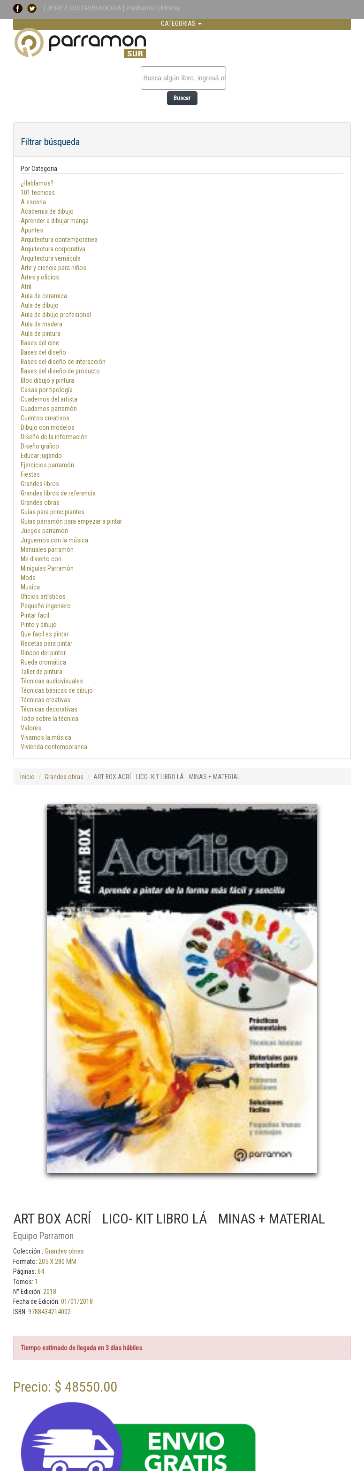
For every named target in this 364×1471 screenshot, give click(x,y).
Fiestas (30, 474)
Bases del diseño (43, 352)
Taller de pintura (41, 671)
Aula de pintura (41, 333)
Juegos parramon (44, 530)
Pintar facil (35, 615)
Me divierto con (41, 559)
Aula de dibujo (40, 305)
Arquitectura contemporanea (59, 239)
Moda (28, 577)
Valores (31, 728)
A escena (33, 202)
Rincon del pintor (43, 653)
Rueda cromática (43, 662)
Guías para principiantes (52, 512)
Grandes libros (40, 484)
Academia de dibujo (47, 211)
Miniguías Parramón (47, 568)
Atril (26, 286)
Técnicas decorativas (49, 709)
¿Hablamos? (37, 183)
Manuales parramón (47, 549)
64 (41, 1271)
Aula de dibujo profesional (56, 314)
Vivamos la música (46, 737)
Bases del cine (40, 343)
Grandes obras (40, 502)
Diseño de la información (54, 437)
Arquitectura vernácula (51, 258)
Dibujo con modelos (48, 427)
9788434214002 (49, 1312)
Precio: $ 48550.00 (65, 1386)
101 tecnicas (38, 192)
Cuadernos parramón (49, 408)
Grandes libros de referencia (58, 493)
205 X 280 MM (57, 1261)
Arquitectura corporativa (53, 249)
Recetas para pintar (46, 643)
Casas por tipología (47, 390)
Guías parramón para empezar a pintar (71, 521)
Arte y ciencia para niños (53, 267)
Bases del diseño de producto (60, 371)
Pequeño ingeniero (46, 606)
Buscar (182, 97)
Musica (30, 587)
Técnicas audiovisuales (52, 681)
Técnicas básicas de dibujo (57, 690)
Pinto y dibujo (39, 624)
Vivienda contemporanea (54, 747)
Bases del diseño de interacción (63, 361)
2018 (49, 1291)
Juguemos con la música (54, 540)
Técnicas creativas (45, 700)
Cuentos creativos (45, 418)
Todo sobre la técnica (49, 718)
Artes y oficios (40, 277)
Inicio (27, 777)
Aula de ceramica (44, 296)
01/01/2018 (77, 1301)
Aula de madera (41, 324)
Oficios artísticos (43, 596)
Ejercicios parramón (47, 465)
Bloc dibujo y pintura (47, 380)
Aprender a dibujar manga (55, 221)
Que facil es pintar (44, 634)
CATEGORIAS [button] (181, 23)
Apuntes (32, 230)
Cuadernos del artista (49, 399)
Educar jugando (41, 455)
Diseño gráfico (40, 446)
